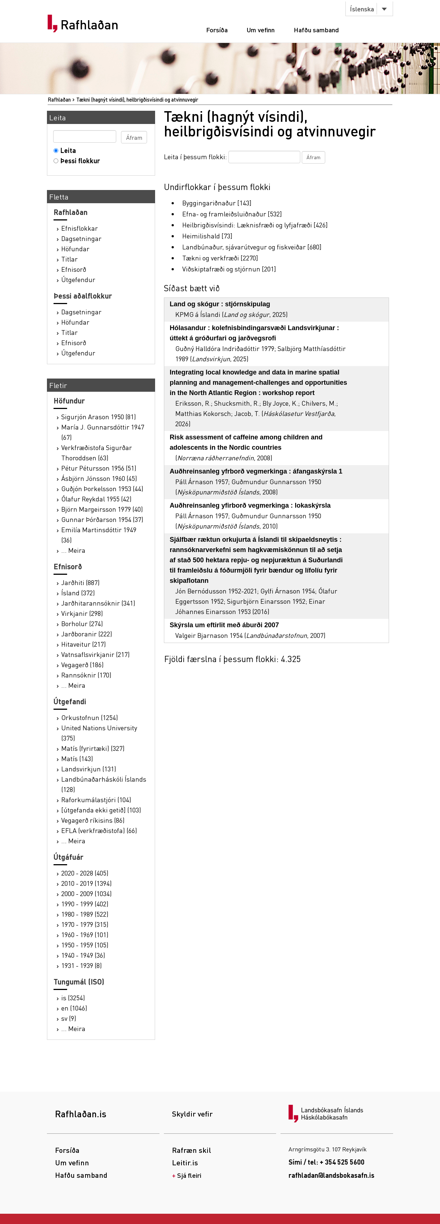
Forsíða (217, 29)
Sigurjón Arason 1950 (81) (98, 416)
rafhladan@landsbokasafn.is (331, 1175)
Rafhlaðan (89, 24)
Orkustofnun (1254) (89, 717)
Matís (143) (77, 758)
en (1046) (74, 1008)
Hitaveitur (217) (83, 644)
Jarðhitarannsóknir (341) (98, 603)
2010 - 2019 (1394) (86, 883)
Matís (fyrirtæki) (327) (93, 748)
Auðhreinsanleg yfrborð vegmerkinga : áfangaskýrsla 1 (256, 471)
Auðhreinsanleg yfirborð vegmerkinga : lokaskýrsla (250, 505)
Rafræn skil (191, 1150)
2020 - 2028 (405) (85, 873)
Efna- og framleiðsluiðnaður (224, 213)
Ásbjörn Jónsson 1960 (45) (99, 478)
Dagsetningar (81, 238)
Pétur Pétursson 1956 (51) (98, 468)
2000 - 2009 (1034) (86, 893)
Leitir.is (185, 1162)
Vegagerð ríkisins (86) (93, 820)
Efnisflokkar (79, 228)
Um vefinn (261, 29)
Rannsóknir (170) (86, 675)
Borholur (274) (82, 623)
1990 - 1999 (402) (85, 903)
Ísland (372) (78, 592)
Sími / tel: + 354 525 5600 (326, 1162)
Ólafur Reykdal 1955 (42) (96, 498)
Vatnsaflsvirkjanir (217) (95, 654)
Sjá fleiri (189, 1175)
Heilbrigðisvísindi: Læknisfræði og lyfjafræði (247, 224)
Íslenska (362, 8)
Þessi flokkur (78, 160)
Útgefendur (78, 279)
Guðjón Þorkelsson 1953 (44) (102, 488)
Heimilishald (201, 235)
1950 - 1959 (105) (85, 944)
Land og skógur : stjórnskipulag (220, 304)
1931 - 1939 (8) (81, 965)
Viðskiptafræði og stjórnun (221, 268)
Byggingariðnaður (209, 202)
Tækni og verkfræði (210, 257)
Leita (66, 150)
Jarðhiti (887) (80, 582)
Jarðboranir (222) (86, 633)
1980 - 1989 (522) (85, 914)
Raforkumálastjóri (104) (96, 799)
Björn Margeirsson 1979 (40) (102, 509)
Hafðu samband (316, 29)
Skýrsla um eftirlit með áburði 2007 (224, 625)
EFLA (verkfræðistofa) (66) (99, 830)
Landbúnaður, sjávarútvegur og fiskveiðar (244, 246)
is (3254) (73, 997)
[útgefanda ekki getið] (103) (101, 809)
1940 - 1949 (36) (83, 955)
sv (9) (68, 1018)
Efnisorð (73, 269)
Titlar (69, 259)
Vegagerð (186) (82, 664)
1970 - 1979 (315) (85, 924)
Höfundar (75, 248)
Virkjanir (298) (82, 613)
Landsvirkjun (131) (88, 768)
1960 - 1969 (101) (85, 934)
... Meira (73, 550)
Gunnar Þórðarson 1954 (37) (102, 519)
